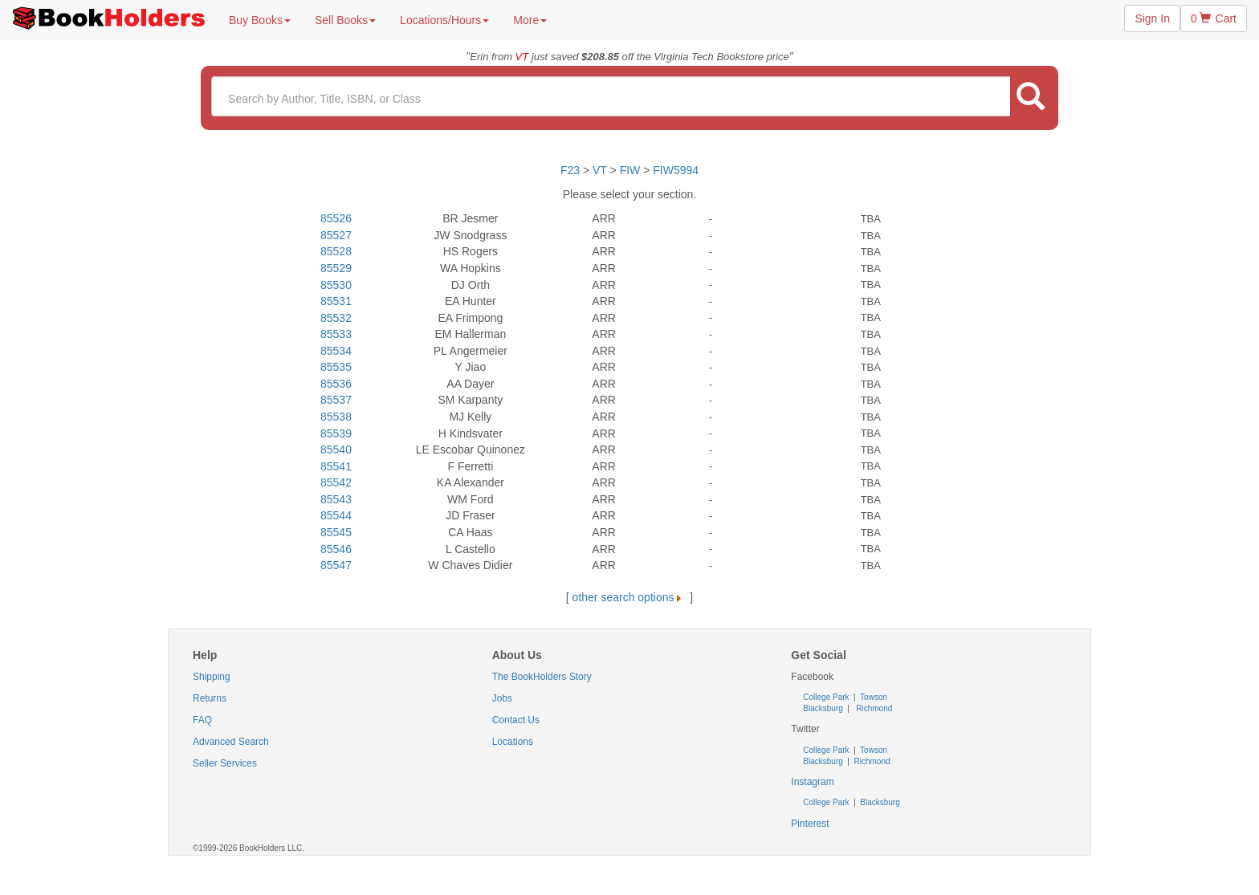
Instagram (812, 781)
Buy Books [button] (260, 20)
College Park (827, 697)
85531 (336, 301)
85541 (336, 466)
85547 (336, 565)
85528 (336, 251)
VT (601, 170)
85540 (336, 449)
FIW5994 (676, 170)
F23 (570, 170)
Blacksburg (822, 708)
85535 (336, 366)
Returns (209, 698)
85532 (336, 317)
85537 (336, 399)
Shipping (211, 676)
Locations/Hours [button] (444, 20)
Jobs (502, 698)
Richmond (873, 708)
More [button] (530, 20)
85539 (336, 433)
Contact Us (516, 720)
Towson (873, 697)
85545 (336, 532)
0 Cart (1214, 18)
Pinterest (810, 823)
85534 (336, 350)
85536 (336, 383)
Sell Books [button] (345, 20)
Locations (512, 741)
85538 (336, 416)
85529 (336, 268)
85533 (336, 333)
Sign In (1152, 18)
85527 (336, 235)
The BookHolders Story (542, 676)
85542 (336, 482)
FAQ (202, 720)
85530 (336, 285)
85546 (336, 549)
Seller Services (225, 763)
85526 (336, 218)
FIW (630, 170)
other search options (630, 597)
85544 (336, 515)
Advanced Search (231, 741)
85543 (336, 499)
